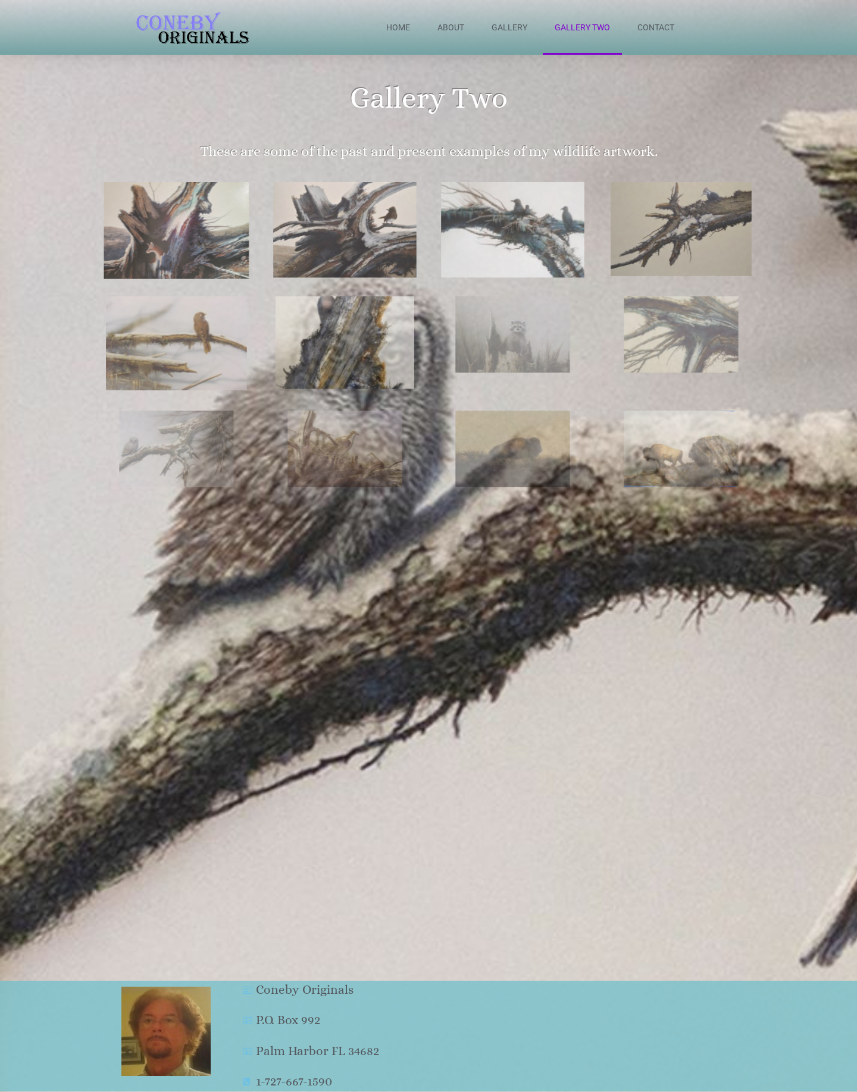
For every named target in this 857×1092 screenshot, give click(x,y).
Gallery (509, 27)
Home (398, 27)
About (450, 27)
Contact (655, 27)
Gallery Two (582, 27)
